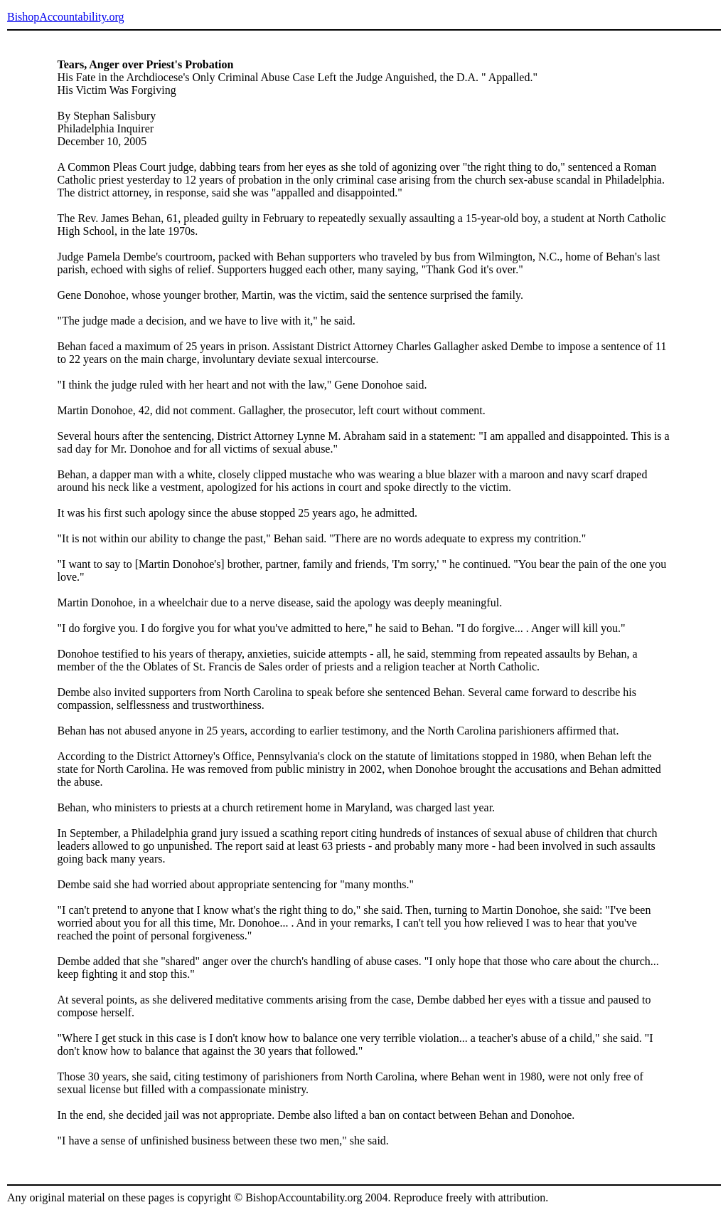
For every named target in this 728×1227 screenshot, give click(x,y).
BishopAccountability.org (65, 17)
